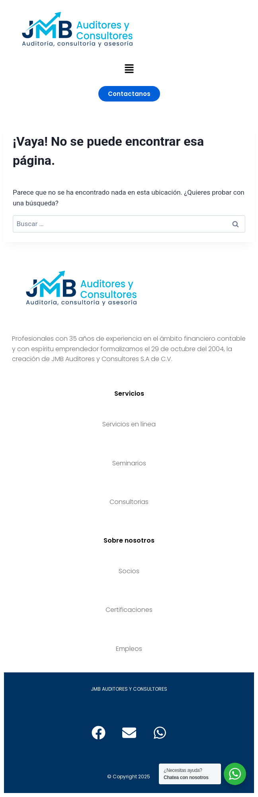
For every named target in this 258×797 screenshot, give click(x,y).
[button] (129, 69)
